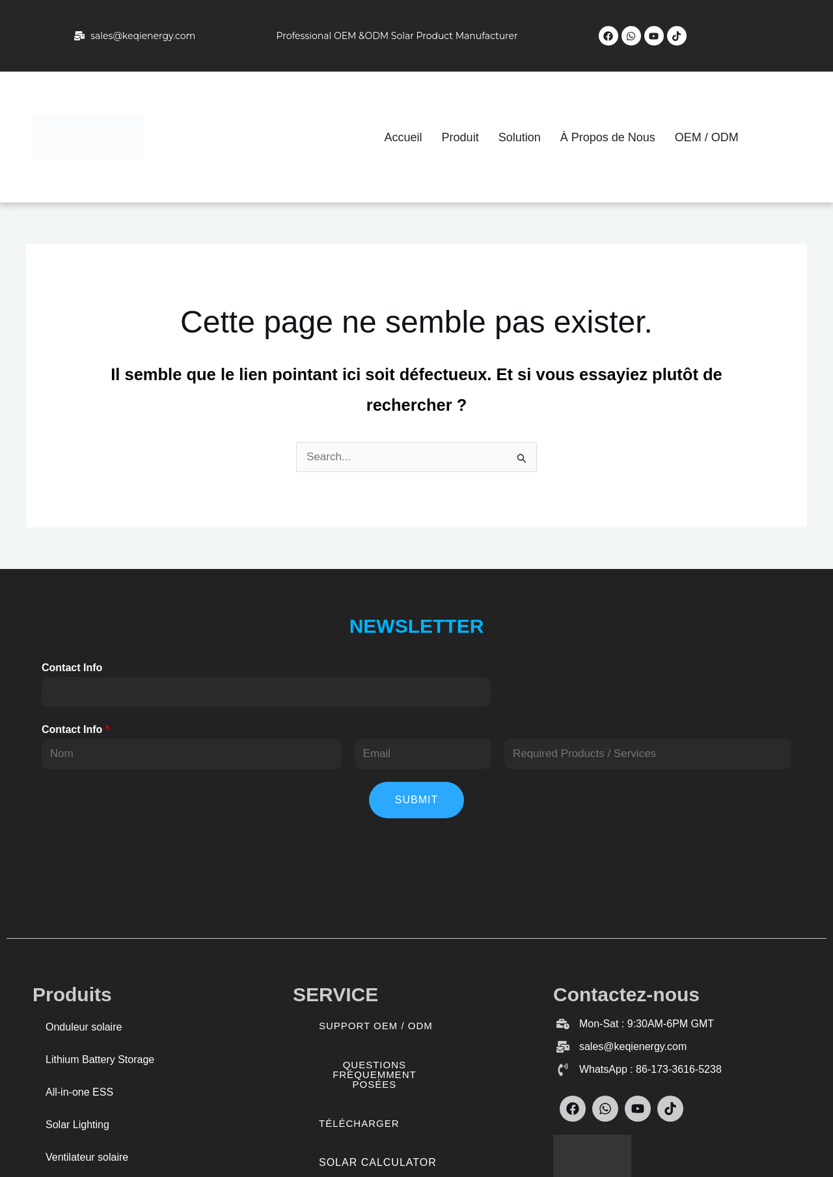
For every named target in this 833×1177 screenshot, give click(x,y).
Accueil (403, 137)
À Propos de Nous (607, 137)
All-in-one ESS (79, 1092)
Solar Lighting (77, 1124)
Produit (460, 137)
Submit (416, 799)
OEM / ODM (707, 137)
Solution (519, 137)
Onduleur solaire (84, 1026)
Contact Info (72, 667)
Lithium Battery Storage (100, 1059)
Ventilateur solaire (87, 1157)
